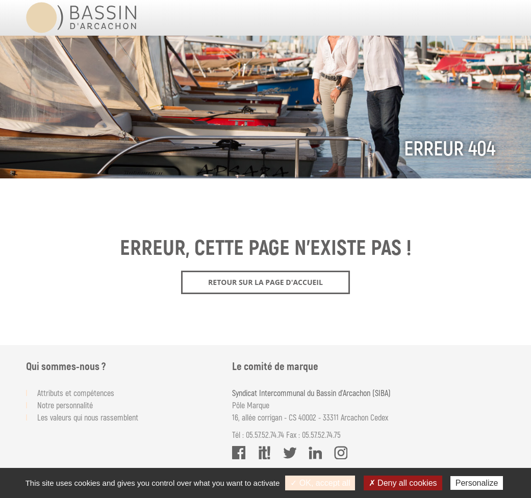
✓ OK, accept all (320, 483)
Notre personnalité (65, 405)
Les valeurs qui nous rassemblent (87, 417)
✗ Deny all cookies (403, 483)
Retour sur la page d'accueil (265, 282)
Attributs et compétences (75, 393)
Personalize (477, 483)
